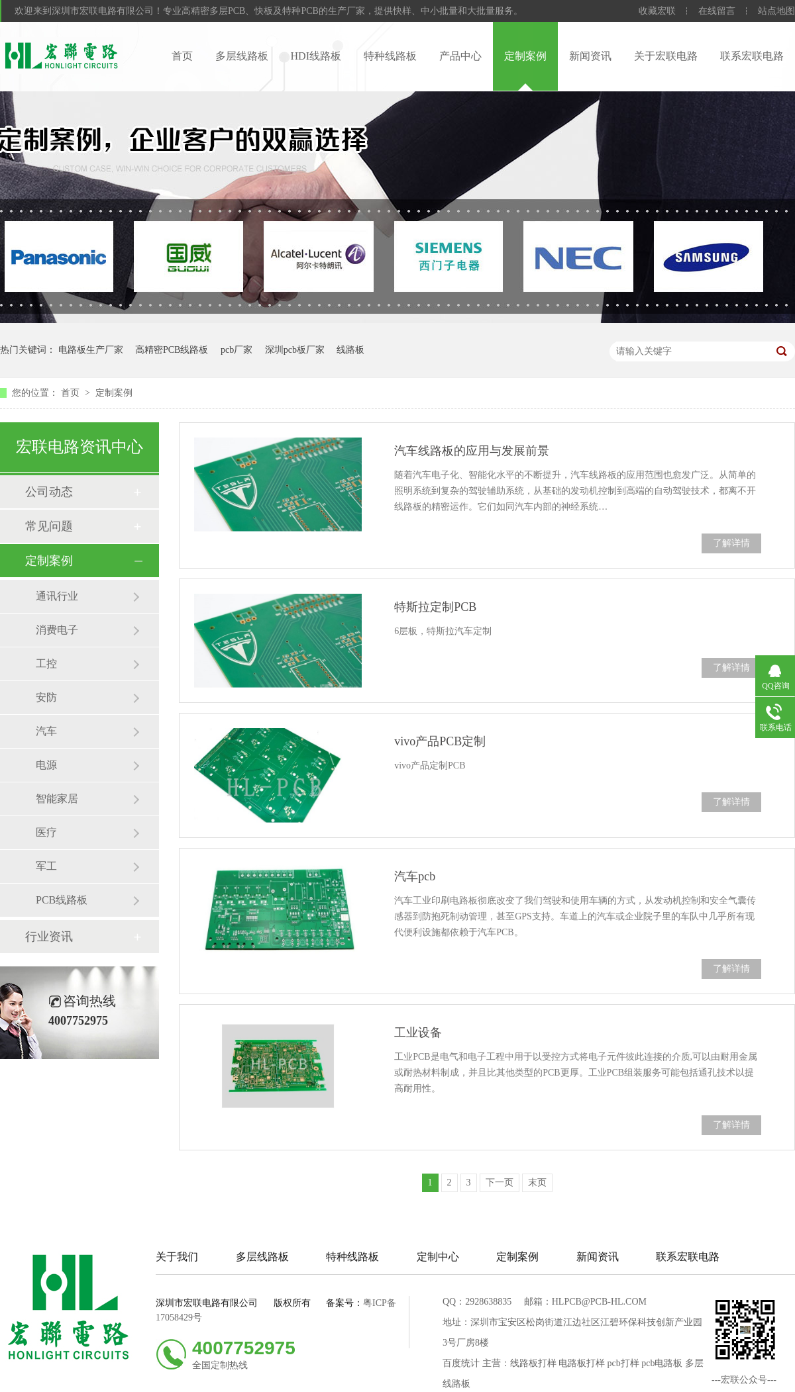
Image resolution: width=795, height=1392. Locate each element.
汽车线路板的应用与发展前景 (471, 450)
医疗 (46, 832)
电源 (46, 764)
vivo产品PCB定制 (440, 741)
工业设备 (418, 1032)
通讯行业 (57, 596)
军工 (46, 866)
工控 (46, 663)
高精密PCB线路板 (171, 350)
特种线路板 (390, 56)
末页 (537, 1182)
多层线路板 (241, 56)
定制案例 (525, 56)
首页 (182, 56)
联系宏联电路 (752, 56)
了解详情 (731, 543)
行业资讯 (49, 936)
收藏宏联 (657, 11)
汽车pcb (414, 876)
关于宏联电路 (666, 56)
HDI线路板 (316, 56)
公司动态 (49, 491)
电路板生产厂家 (90, 350)
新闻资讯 (590, 56)
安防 (46, 697)
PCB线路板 (61, 899)
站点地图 (776, 11)
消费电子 (57, 629)
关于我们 (177, 1256)
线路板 (350, 350)
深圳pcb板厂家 (295, 350)
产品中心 (460, 56)
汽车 (46, 731)
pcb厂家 (236, 350)
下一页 (499, 1182)
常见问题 (49, 526)
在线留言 (716, 11)
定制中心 (438, 1256)
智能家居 (57, 798)
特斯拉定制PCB (435, 607)
